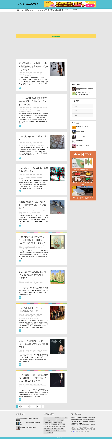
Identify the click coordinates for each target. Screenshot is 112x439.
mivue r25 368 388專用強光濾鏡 (58, 430)
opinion (26, 385)
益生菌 (56, 10)
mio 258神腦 (47, 426)
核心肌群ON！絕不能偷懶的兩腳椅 (28, 427)
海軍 (21, 212)
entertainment (23, 111)
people (21, 385)
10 (37, 406)
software (22, 247)
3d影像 (21, 178)
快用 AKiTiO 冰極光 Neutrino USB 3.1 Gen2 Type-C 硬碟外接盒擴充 (83, 198)
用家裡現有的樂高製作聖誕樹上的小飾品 (82, 183)
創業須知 (28, 315)
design (27, 75)
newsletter (35, 144)
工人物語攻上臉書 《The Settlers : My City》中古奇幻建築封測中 (84, 93)
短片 (22, 10)
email (32, 145)
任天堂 (27, 282)
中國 (39, 212)
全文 (20, 87)
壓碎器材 (62, 10)
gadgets (28, 177)
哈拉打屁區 (43, 10)
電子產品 (51, 10)
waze (27, 74)
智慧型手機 (22, 176)
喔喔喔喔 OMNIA (80, 131)
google (21, 387)
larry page (44, 385)
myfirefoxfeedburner (35, 74)
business (33, 75)
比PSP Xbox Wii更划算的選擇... (83, 145)
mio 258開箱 (62, 426)
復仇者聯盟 (28, 109)
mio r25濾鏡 (60, 428)
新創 (46, 350)
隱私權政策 (59, 437)
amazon (40, 177)
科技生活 (36, 10)
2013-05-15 (39, 174)
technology (29, 176)
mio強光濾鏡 (47, 430)
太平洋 (30, 212)
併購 (21, 351)
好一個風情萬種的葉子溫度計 (82, 169)
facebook (44, 74)
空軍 (46, 210)
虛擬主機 (22, 282)
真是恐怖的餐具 (79, 140)
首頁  (18, 10)
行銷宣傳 (22, 109)
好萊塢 (34, 109)
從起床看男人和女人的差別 (82, 126)
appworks (36, 318)
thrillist (21, 144)
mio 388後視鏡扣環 (48, 433)
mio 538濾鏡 (47, 428)
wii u (32, 282)
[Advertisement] (59, 24)
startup (39, 315)
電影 (46, 107)
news (24, 72)
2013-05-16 (39, 350)
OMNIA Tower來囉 (80, 136)
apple (31, 10)
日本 (25, 212)
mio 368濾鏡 (54, 428)
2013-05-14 (39, 72)
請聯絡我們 (75, 431)
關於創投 (22, 315)
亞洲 (35, 212)
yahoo (25, 351)
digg (37, 145)
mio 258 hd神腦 (54, 426)
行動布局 (22, 74)
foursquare (39, 247)
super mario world (39, 282)
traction (34, 315)
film (39, 110)
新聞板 (27, 10)
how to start (22, 318)
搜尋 (75, 9)
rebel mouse (27, 144)
